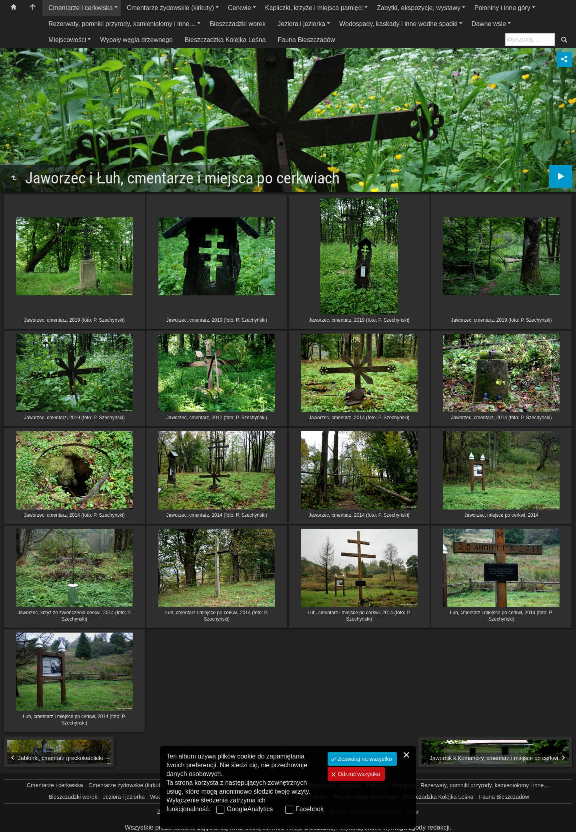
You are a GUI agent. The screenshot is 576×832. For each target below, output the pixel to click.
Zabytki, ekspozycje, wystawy (418, 7)
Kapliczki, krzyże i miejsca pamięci (314, 7)
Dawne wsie (489, 23)
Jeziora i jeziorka (301, 23)
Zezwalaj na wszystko (364, 759)
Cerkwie (239, 7)
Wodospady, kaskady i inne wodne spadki (398, 23)
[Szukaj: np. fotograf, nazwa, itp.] (530, 39)
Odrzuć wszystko (358, 774)
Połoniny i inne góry (502, 7)
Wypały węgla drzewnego (136, 39)
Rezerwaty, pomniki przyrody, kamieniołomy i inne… (122, 23)
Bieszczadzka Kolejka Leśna (225, 39)
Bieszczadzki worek (238, 23)
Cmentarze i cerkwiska (80, 7)
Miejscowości (67, 39)
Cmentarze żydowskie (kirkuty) (170, 7)
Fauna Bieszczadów (306, 39)
